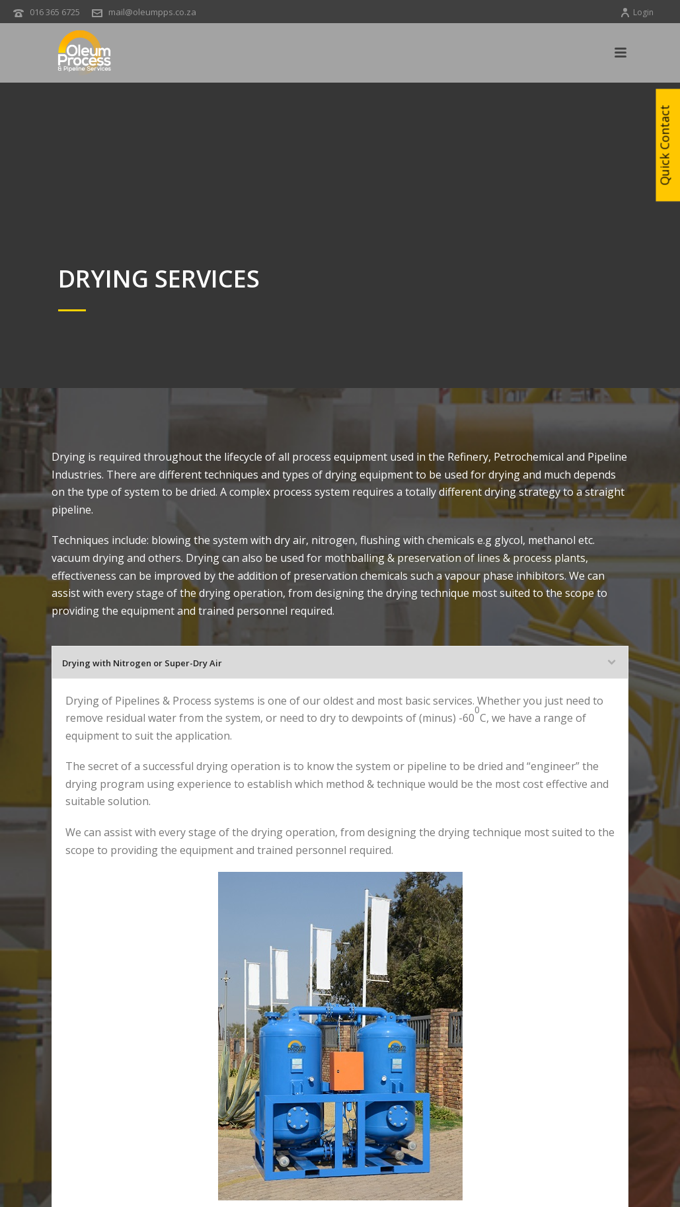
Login (637, 12)
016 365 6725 (55, 12)
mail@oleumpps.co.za (152, 12)
